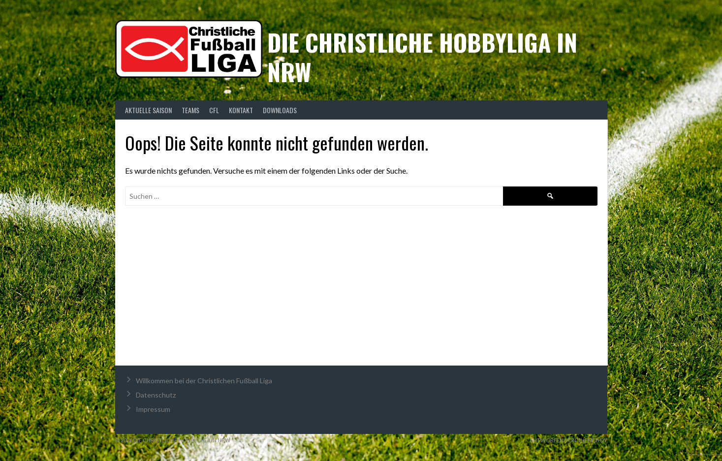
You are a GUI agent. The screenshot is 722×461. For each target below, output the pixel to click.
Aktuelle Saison (148, 110)
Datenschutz (156, 395)
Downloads (280, 110)
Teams (190, 110)
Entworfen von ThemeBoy (568, 440)
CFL (214, 110)
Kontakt (241, 110)
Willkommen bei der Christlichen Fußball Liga (204, 380)
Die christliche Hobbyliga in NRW (422, 57)
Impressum (153, 409)
